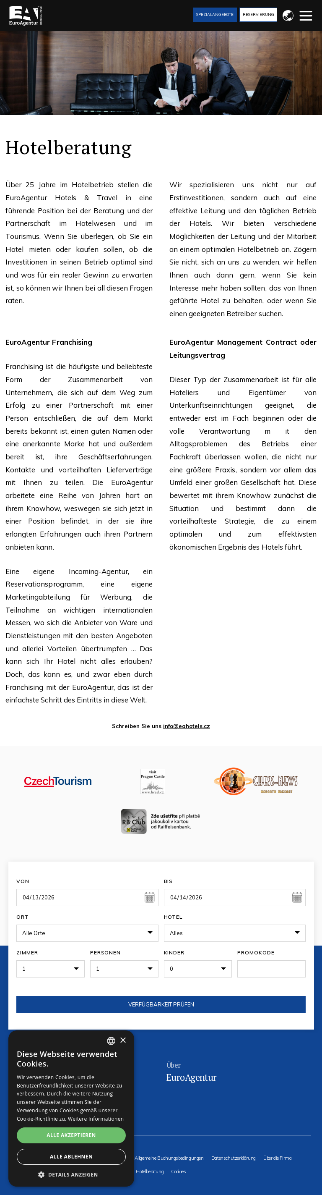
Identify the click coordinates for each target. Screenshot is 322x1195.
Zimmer (27, 952)
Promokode (255, 952)
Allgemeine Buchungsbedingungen (169, 1158)
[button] (71, 1174)
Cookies (178, 1171)
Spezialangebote (215, 14)
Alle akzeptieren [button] (71, 1135)
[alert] (71, 1108)
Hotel (173, 917)
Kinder (174, 952)
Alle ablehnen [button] (71, 1156)
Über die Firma (277, 1158)
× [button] (122, 1041)
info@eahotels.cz (186, 726)
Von (22, 881)
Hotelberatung (150, 1171)
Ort (22, 917)
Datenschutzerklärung (233, 1158)
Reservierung (258, 14)
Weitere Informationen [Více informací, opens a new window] (96, 1118)
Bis (168, 881)
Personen (105, 952)
